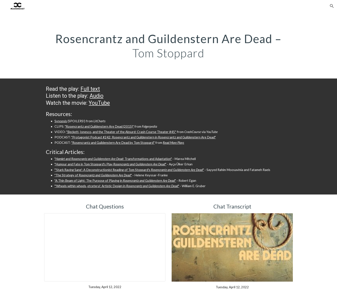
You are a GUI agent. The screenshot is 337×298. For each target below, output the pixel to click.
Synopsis (60, 121)
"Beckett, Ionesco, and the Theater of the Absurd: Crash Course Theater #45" (121, 132)
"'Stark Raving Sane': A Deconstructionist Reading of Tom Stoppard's (102, 170)
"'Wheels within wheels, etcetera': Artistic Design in (90, 186)
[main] (168, 45)
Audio (96, 96)
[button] (332, 6)
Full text (90, 89)
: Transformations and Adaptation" (147, 159)
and (68, 159)
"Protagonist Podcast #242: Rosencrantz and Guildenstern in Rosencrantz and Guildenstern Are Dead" (143, 137)
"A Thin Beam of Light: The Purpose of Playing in (88, 180)
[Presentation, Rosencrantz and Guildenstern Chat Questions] (104, 247)
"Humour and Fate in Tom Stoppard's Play (83, 164)
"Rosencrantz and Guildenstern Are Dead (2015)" (99, 126)
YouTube (99, 103)
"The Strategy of (66, 175)
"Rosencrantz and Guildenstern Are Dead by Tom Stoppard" (113, 142)
